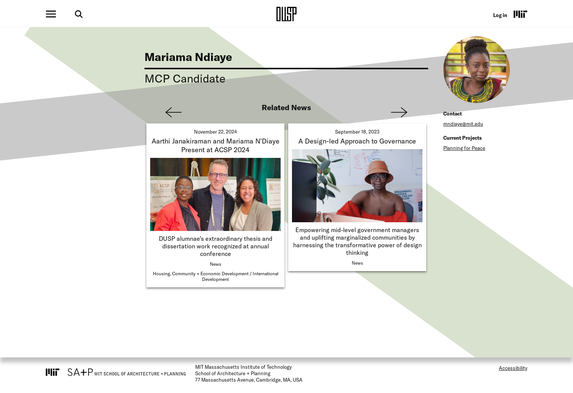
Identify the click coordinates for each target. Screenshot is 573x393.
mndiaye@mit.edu (463, 124)
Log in (500, 15)
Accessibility (513, 368)
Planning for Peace (464, 148)
